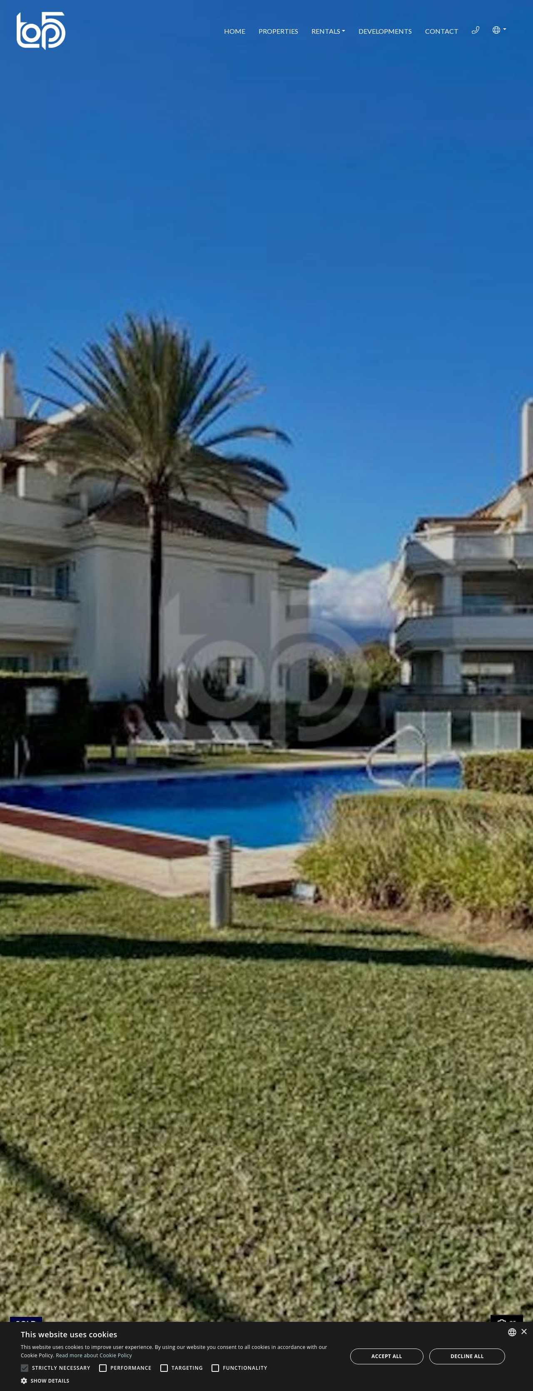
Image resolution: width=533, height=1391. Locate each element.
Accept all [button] (386, 1356)
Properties (278, 31)
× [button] (524, 1332)
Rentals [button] (325, 31)
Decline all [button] (467, 1356)
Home (234, 31)
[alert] (266, 1356)
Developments (385, 31)
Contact (441, 31)
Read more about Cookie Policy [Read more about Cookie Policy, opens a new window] (94, 1355)
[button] (499, 30)
